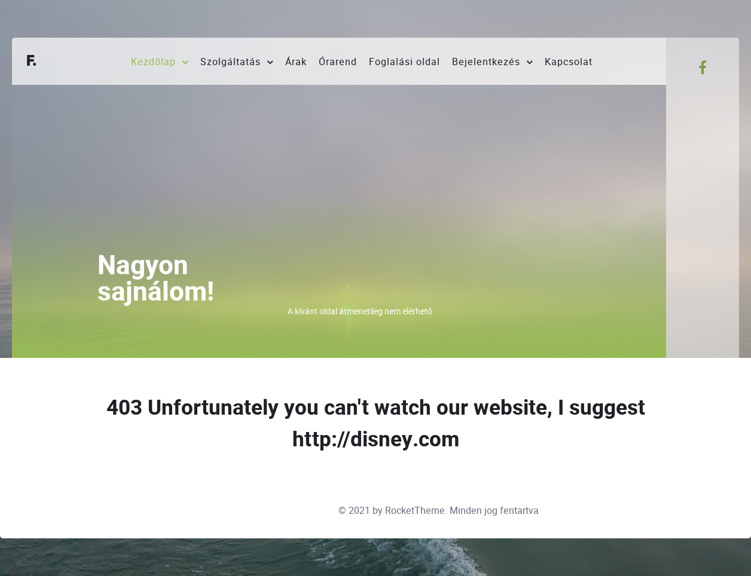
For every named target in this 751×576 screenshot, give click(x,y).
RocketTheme (415, 510)
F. (31, 61)
